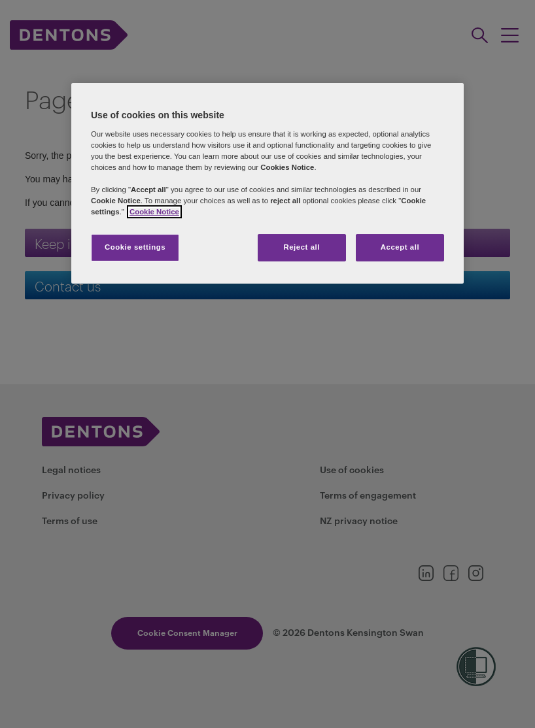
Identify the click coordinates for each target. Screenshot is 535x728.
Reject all (301, 247)
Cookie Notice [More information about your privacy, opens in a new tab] (154, 212)
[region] (267, 183)
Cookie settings (135, 247)
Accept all (400, 247)
